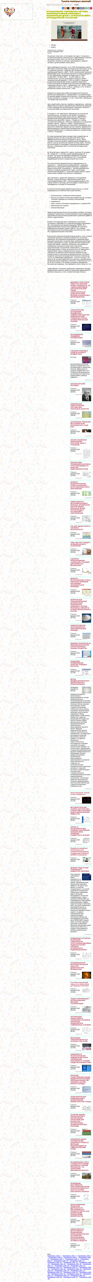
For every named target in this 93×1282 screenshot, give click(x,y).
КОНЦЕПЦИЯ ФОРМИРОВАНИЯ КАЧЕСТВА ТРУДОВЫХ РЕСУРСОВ (79, 664)
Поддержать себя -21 (70, 1267)
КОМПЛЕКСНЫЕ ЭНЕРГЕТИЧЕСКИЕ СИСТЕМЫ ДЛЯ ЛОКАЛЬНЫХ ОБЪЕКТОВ (80, 406)
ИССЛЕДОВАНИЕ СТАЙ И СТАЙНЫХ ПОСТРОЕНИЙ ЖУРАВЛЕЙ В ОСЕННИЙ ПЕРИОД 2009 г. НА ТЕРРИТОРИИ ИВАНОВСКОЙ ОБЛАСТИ (80, 1166)
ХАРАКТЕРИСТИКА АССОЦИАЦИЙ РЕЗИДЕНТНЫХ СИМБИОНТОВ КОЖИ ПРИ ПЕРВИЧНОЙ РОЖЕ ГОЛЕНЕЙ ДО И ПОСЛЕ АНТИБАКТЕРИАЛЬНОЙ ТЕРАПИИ (80, 315)
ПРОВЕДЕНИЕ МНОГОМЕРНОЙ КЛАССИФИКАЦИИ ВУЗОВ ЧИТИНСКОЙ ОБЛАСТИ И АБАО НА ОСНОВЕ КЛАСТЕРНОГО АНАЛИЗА (80, 1187)
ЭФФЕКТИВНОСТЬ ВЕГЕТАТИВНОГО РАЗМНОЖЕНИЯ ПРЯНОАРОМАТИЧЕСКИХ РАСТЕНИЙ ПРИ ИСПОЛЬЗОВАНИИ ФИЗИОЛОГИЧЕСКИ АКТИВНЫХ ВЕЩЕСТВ (80, 1234)
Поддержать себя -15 (58, 1264)
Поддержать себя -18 (62, 1265)
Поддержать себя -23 (58, 1269)
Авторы (53, 45)
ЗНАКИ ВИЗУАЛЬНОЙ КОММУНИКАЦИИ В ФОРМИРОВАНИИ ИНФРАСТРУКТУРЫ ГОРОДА (81, 1099)
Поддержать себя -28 (54, 1272)
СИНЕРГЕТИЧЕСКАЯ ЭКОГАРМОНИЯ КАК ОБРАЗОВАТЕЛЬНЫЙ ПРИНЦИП (78, 628)
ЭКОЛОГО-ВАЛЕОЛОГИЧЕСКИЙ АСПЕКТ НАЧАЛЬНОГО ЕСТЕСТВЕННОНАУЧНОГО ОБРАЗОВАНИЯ (80, 485)
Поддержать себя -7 (57, 1259)
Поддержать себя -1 (54, 1256)
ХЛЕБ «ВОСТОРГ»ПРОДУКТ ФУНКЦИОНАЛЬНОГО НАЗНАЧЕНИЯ (80, 544)
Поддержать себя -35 (78, 1275)
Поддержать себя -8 (72, 1259)
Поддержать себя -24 (74, 1269)
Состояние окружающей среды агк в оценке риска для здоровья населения (80, 984)
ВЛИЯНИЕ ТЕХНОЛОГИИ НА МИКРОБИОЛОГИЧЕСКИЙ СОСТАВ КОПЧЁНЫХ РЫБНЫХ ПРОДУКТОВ (81, 646)
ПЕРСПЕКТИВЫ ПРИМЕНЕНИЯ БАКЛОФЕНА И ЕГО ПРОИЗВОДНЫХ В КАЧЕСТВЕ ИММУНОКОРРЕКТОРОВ (81, 466)
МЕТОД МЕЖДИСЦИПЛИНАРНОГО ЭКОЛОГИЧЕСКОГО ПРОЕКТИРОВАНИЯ (80, 682)
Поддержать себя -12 (54, 1262)
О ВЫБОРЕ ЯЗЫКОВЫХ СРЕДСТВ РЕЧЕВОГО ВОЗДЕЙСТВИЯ (79, 352)
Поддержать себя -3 (84, 1256)
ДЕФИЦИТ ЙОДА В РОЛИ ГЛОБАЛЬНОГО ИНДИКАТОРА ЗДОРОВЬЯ (80, 869)
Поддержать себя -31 (58, 1274)
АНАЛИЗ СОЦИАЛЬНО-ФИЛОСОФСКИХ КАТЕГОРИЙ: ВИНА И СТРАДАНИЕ (79, 442)
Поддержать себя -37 (70, 1277)
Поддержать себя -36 (54, 1277)
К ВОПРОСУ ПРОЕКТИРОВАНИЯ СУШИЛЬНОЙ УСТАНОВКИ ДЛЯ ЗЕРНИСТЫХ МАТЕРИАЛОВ (80, 562)
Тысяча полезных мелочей (77, 1)
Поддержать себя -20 (54, 1267)
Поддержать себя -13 (70, 1262)
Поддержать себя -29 (70, 1272)
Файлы (53, 47)
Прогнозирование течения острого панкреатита (80, 793)
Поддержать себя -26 (62, 1270)
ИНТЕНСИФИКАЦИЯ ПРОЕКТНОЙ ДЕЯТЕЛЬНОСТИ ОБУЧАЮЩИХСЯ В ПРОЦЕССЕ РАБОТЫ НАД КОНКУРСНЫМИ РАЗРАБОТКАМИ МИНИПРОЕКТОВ (80, 1210)
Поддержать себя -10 (61, 1260)
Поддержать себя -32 (74, 1274)
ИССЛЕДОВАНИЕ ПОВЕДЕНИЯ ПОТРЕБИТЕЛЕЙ (77, 336)
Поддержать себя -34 (62, 1275)
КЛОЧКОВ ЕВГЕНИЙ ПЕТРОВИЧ (78, 384)
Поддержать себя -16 (74, 1264)
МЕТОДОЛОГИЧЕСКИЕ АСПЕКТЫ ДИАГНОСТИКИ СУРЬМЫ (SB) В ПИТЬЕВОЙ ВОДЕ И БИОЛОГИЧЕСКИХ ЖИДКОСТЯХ (81, 811)
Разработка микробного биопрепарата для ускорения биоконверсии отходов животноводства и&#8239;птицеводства (80, 851)
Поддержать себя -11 (77, 1260)
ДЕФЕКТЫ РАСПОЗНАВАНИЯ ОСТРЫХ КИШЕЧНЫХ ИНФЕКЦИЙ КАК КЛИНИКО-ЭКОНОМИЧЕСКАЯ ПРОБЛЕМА (81, 582)
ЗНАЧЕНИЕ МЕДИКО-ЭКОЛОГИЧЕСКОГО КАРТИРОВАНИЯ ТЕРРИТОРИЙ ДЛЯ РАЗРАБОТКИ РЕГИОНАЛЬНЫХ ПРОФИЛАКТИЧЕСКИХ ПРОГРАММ (79, 1120)
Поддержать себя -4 (55, 1257)
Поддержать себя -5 (70, 1257)
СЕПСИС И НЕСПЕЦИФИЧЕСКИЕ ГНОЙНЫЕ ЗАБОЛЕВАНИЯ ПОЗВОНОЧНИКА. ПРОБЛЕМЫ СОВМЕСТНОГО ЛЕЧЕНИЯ (80, 831)
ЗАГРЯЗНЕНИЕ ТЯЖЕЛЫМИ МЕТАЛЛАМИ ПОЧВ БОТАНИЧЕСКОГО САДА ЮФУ (81, 424)
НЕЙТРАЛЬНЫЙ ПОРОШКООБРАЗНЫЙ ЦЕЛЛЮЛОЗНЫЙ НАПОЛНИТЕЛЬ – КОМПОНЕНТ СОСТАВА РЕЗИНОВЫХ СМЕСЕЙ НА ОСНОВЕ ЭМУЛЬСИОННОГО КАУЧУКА (81, 605)
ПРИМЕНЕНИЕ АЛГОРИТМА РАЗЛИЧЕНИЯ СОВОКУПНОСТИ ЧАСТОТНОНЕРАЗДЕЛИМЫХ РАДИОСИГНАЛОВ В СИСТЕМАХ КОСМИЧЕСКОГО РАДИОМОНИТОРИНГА (81, 944)
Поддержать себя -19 (78, 1265)
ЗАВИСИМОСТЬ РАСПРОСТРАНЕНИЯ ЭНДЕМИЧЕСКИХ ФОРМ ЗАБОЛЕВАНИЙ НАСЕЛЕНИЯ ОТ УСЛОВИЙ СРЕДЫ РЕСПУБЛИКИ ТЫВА (81, 1058)
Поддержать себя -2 (69, 1256)
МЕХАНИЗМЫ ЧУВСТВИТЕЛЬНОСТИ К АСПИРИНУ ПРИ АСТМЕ (79, 1039)
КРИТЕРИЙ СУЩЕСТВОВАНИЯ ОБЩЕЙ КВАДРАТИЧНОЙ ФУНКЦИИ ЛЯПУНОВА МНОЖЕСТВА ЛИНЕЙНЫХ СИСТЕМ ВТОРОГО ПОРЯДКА (80, 1080)
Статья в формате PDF (55, 51)
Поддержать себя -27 (78, 1270)
